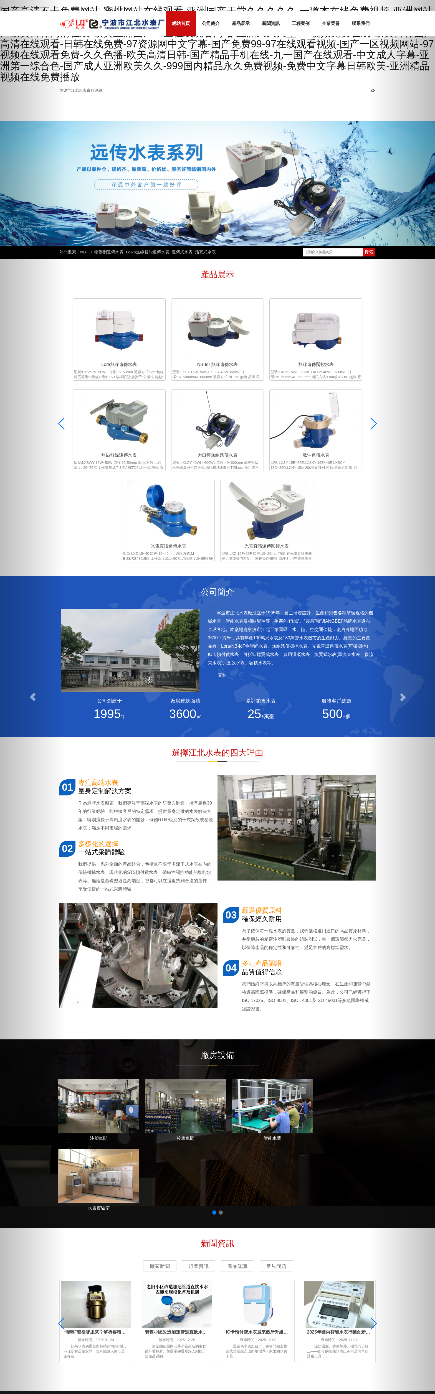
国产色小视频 (148, 1371)
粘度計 (162, 1294)
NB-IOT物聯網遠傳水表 (101, 252)
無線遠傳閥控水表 (258, 353)
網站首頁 (181, 23)
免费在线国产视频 (269, 1346)
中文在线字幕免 (113, 1339)
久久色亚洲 (67, 1377)
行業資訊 (199, 1085)
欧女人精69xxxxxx (131, 1365)
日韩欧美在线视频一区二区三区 (347, 1371)
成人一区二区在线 (298, 1365)
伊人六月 (256, 1371)
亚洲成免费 (342, 1352)
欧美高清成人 (329, 1377)
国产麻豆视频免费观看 (290, 1371)
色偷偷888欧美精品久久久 (122, 1352)
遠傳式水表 (182, 252)
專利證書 (175, 1261)
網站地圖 (239, 1304)
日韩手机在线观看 (194, 1339)
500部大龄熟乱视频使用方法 (170, 1359)
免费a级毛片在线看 (366, 1339)
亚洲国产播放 (197, 1365)
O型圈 (200, 1294)
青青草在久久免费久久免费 (192, 1371)
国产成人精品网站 (263, 1339)
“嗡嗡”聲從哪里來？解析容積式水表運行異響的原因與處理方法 (126, 1151)
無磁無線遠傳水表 (339, 353)
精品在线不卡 (81, 1339)
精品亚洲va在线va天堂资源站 (197, 1377)
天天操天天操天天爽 (152, 1339)
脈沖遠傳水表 (177, 432)
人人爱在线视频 (257, 1359)
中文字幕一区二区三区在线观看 (96, 1346)
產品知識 (237, 1085)
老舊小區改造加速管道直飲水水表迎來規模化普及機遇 (198, 1151)
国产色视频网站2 (260, 1365)
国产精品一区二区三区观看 (285, 1377)
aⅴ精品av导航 (329, 1339)
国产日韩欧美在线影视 (244, 1352)
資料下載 (175, 1277)
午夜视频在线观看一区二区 (342, 1359)
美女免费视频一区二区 (109, 1371)
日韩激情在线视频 (220, 1359)
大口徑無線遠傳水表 (96, 432)
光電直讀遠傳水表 (258, 432)
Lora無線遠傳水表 (95, 353)
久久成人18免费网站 (152, 1346)
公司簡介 (211, 23)
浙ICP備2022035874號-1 (273, 1304)
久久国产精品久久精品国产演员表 (185, 1352)
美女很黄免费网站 (294, 1359)
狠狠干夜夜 (81, 1352)
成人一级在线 (70, 1384)
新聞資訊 (271, 23)
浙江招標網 (148, 1294)
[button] (32, 697)
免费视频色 (233, 1371)
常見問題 (276, 1085)
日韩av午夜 (316, 1352)
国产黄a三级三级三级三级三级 (109, 1359)
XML (250, 1304)
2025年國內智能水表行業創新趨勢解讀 (345, 1151)
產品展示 (241, 23)
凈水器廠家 (130, 1294)
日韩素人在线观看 (347, 1346)
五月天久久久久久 (308, 1346)
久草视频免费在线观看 (226, 1346)
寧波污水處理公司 (181, 1294)
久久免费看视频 (94, 1365)
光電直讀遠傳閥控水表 (339, 432)
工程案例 (301, 23)
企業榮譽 (331, 23)
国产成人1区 (243, 1377)
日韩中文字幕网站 (99, 1377)
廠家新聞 (160, 1085)
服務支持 (175, 1269)
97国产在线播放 (286, 1352)
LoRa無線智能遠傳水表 (147, 252)
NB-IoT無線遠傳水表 (176, 353)
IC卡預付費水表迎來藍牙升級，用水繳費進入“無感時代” (281, 1151)
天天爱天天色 (166, 1365)
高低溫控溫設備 (109, 1294)
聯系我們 (361, 23)
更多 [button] (222, 561)
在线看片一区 (298, 1339)
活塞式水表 (205, 252)
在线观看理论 (333, 1365)
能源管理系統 (87, 1294)
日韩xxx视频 (188, 1346)
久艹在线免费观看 (65, 1371)
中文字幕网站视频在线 (142, 1377)
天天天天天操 (227, 1365)
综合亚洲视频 (228, 1339)
